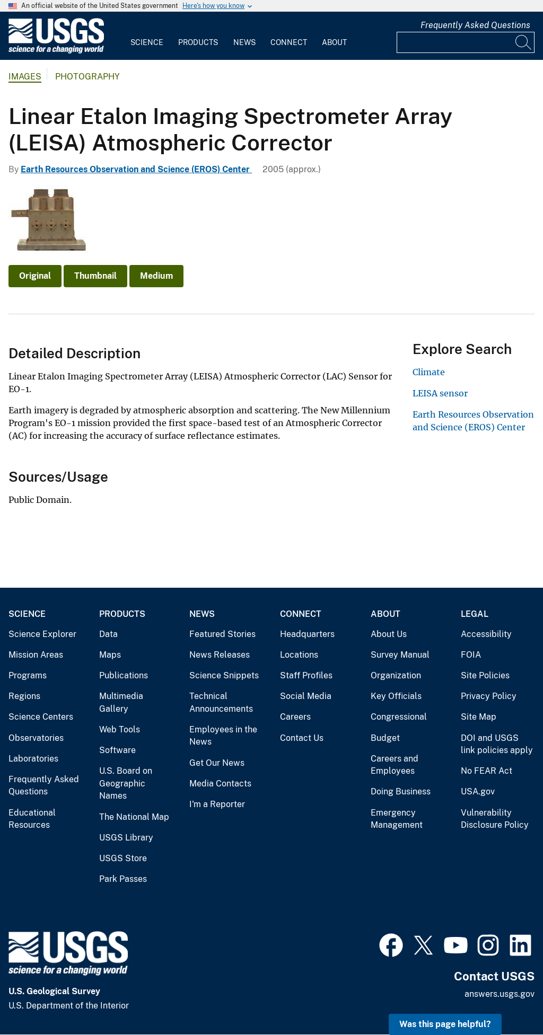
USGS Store (123, 858)
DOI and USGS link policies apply (497, 744)
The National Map (134, 817)
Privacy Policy (488, 696)
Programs (27, 675)
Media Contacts (220, 784)
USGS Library (126, 838)
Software (117, 750)
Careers (295, 717)
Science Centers (40, 717)
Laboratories (33, 759)
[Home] (56, 51)
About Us (389, 634)
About (334, 42)
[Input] (466, 42)
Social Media (305, 696)
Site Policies (485, 675)
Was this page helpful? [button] (445, 1024)
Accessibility (486, 634)
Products (198, 42)
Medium (156, 276)
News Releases (219, 655)
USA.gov (478, 791)
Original (35, 276)
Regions (24, 696)
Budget (385, 738)
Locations (299, 655)
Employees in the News (223, 735)
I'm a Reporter (217, 804)
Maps (110, 655)
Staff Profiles (306, 675)
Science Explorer (42, 634)
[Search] (524, 42)
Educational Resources (32, 819)
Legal (474, 614)
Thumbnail (95, 276)
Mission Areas (35, 655)
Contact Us (301, 738)
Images (24, 77)
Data (108, 634)
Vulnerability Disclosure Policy (495, 819)
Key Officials (396, 696)
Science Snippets (224, 675)
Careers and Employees (394, 765)
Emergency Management (397, 819)
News (244, 42)
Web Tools (119, 729)
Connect (288, 42)
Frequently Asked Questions (475, 25)
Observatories (36, 738)
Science (146, 42)
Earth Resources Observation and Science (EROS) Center (136, 169)
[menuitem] (147, 36)
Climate (429, 372)
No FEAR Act (486, 771)
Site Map (478, 717)
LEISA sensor (440, 393)
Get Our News (216, 763)
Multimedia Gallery (121, 702)
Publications (123, 675)
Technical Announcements (221, 702)
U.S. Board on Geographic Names (125, 783)
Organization (396, 675)
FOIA (471, 655)
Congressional (399, 717)
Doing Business (401, 791)
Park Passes (123, 879)
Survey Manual (400, 655)
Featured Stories (222, 634)
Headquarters (307, 634)
